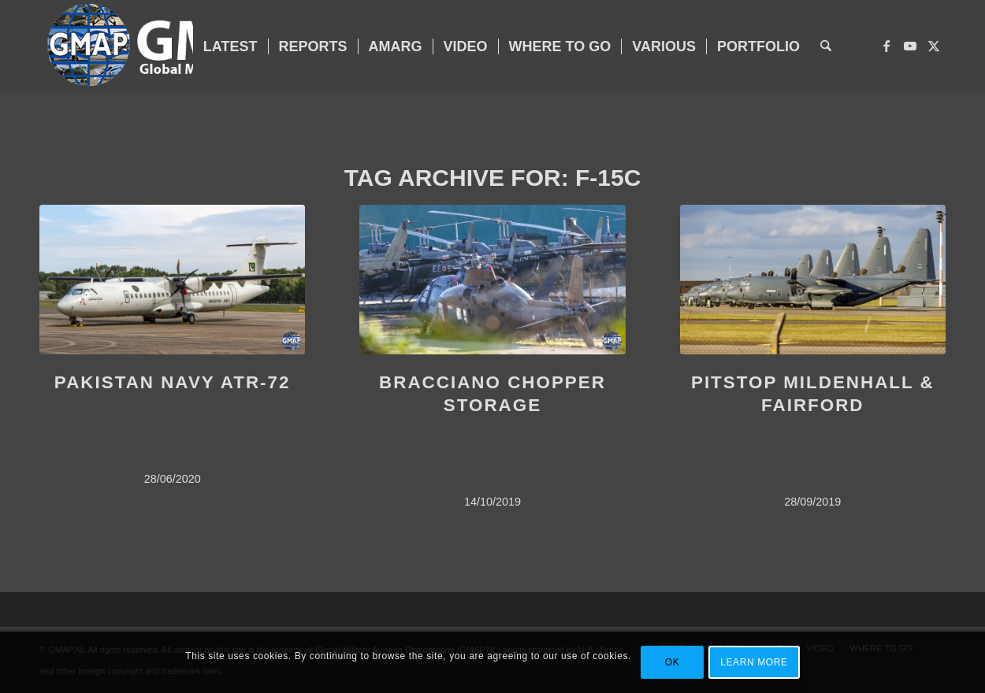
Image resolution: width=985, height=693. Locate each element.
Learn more (753, 662)
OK (672, 662)
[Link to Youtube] (910, 45)
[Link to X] (934, 45)
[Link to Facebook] (886, 45)
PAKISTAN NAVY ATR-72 (172, 382)
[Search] (826, 46)
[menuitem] (230, 46)
